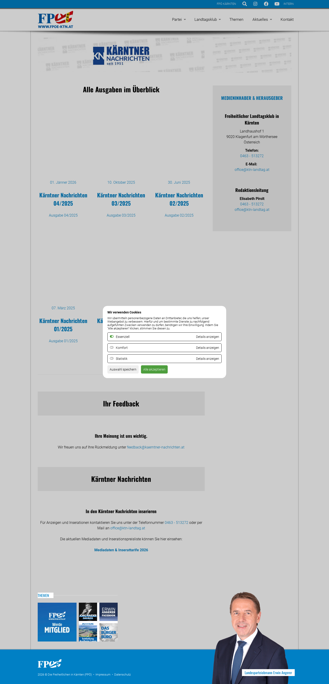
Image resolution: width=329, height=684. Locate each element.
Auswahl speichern (125, 371)
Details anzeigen (206, 348)
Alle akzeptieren (159, 371)
